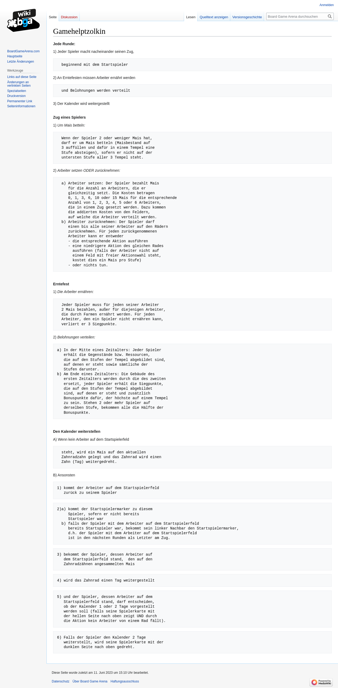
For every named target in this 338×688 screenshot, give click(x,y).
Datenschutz (60, 681)
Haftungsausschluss (125, 681)
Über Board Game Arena (90, 681)
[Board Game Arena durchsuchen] (300, 16)
